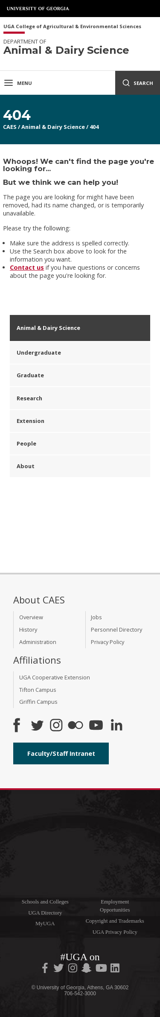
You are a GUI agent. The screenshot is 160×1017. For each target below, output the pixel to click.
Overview (31, 617)
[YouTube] (96, 726)
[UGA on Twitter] (59, 969)
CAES (10, 127)
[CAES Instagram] (56, 726)
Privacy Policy (107, 642)
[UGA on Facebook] (45, 969)
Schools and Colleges (45, 902)
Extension (30, 421)
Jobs (96, 617)
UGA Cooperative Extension (54, 677)
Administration (37, 642)
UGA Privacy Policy (115, 932)
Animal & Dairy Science (53, 127)
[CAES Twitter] (37, 726)
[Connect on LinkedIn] (116, 726)
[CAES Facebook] (16, 726)
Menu (17, 83)
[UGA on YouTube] (102, 969)
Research (29, 398)
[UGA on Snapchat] (86, 969)
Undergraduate (39, 352)
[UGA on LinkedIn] (115, 969)
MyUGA (45, 924)
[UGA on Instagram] (73, 969)
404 (94, 127)
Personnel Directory (116, 629)
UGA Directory (45, 913)
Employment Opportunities (115, 906)
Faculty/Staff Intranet (61, 753)
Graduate (30, 375)
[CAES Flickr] (75, 726)
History (28, 629)
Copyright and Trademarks (115, 921)
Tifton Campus (37, 690)
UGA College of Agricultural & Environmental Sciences (72, 26)
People (26, 443)
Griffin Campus (38, 701)
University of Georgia (38, 8)
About (26, 466)
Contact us (27, 267)
